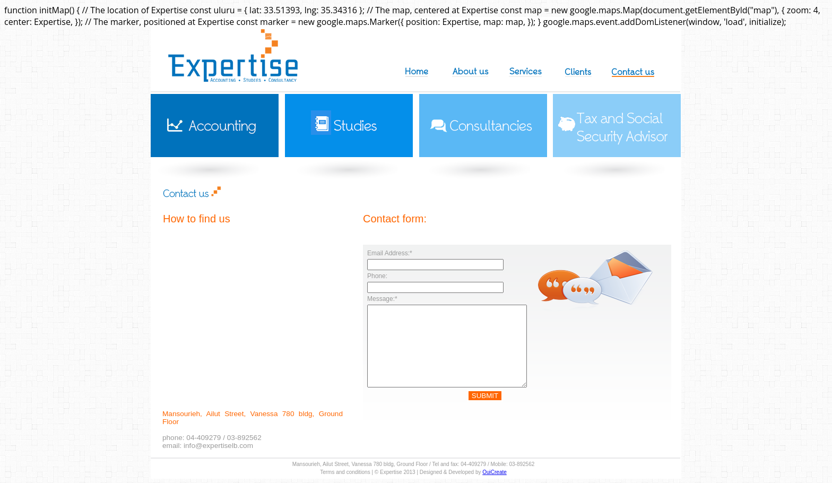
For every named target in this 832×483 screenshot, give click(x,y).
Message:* (382, 299)
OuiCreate (494, 472)
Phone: (377, 276)
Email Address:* (389, 253)
